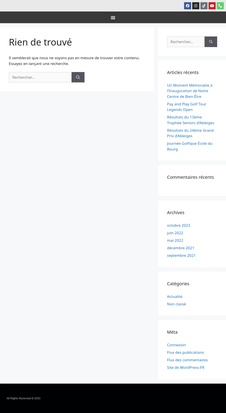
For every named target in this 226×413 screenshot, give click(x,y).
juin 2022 (175, 232)
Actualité (175, 296)
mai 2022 (175, 240)
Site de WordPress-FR (185, 367)
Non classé (176, 303)
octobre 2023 (178, 225)
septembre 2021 (181, 255)
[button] (113, 17)
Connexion (176, 344)
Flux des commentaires (187, 359)
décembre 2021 (180, 247)
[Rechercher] (78, 77)
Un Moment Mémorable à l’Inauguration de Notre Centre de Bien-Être (189, 91)
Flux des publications (185, 352)
